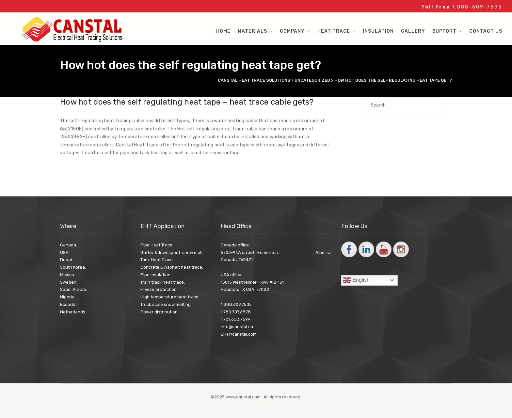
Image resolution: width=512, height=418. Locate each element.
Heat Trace (333, 31)
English (356, 280)
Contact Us (485, 31)
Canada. (68, 244)
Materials (252, 31)
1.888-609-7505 (477, 7)
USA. (65, 252)
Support (444, 31)
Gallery (413, 31)
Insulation (378, 31)
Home (223, 31)
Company (292, 31)
